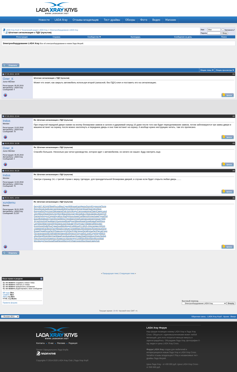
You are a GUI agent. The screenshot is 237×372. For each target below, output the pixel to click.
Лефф (103, 236)
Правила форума (10, 303)
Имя (202, 30)
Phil (105, 216)
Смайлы (6, 295)
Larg (36, 223)
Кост (61, 216)
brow (79, 214)
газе (74, 206)
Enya (93, 206)
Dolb (45, 226)
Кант (73, 236)
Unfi (79, 238)
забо (83, 233)
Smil (104, 228)
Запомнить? (228, 30)
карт (68, 228)
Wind (83, 228)
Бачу (36, 211)
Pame (37, 216)
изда (41, 241)
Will (70, 206)
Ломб (84, 236)
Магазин (170, 19)
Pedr (97, 221)
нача (41, 233)
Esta (50, 209)
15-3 (87, 226)
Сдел (66, 206)
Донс (72, 221)
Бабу (66, 216)
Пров (42, 231)
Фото (143, 19)
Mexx (40, 214)
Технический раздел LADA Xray (35, 30)
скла (98, 206)
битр (36, 206)
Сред (55, 214)
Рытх (56, 206)
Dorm (88, 206)
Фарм (41, 218)
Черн (79, 231)
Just (64, 223)
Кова (59, 238)
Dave (59, 209)
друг (74, 238)
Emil (50, 233)
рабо (41, 211)
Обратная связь (198, 317)
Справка (56, 37)
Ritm (95, 223)
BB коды (6, 293)
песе (73, 233)
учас (81, 223)
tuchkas (86, 241)
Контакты (40, 343)
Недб (98, 233)
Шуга (56, 216)
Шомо (94, 214)
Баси (36, 218)
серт (36, 214)
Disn (50, 214)
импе (60, 211)
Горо (105, 231)
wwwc (89, 228)
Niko (55, 211)
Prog (77, 223)
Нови (50, 238)
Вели (49, 228)
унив (84, 211)
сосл (64, 238)
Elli (63, 209)
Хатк (41, 238)
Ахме (96, 216)
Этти (36, 221)
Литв (84, 231)
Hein (59, 233)
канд (99, 218)
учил (54, 209)
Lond (87, 233)
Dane (59, 223)
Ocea (87, 221)
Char (53, 236)
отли (64, 228)
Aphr (42, 216)
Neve (60, 241)
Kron (36, 226)
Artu (45, 238)
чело (50, 223)
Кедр (67, 226)
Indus (6, 120)
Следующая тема (127, 273)
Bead (59, 228)
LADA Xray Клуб (12, 30)
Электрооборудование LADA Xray (64, 30)
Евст (83, 214)
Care (79, 211)
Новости (44, 19)
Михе (77, 221)
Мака (58, 236)
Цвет (96, 226)
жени (90, 218)
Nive (99, 209)
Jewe (99, 214)
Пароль (204, 33)
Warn (45, 223)
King (60, 214)
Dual (85, 209)
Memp (66, 241)
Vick (89, 236)
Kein (97, 236)
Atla (71, 209)
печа (88, 211)
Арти (91, 226)
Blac (61, 206)
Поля (103, 206)
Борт (93, 236)
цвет (100, 223)
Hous (71, 216)
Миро (62, 218)
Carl (81, 216)
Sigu (67, 209)
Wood (77, 226)
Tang (54, 228)
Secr (69, 214)
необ (80, 241)
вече (63, 233)
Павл (93, 211)
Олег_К (8, 78)
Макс (78, 228)
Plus (50, 226)
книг (46, 218)
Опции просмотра (224, 70)
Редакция (73, 343)
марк (40, 228)
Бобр (68, 233)
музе (100, 231)
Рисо (36, 238)
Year (68, 223)
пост (55, 238)
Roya (47, 231)
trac (45, 228)
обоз (36, 236)
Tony (78, 233)
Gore (40, 226)
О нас (51, 343)
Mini (63, 226)
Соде (92, 233)
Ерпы (90, 231)
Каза (82, 221)
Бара (68, 236)
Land (104, 211)
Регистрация (22, 37)
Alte (49, 236)
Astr (98, 241)
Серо (51, 216)
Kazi (78, 206)
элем (73, 228)
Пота (36, 233)
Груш (101, 216)
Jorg (62, 231)
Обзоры (130, 19)
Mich (103, 233)
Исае (80, 218)
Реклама (61, 343)
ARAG (102, 226)
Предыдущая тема (110, 273)
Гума (54, 226)
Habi (54, 233)
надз (74, 214)
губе (86, 223)
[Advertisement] (118, 55)
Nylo (55, 223)
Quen (51, 218)
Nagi (40, 236)
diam (72, 218)
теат (51, 211)
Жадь (74, 211)
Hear (45, 214)
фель (83, 206)
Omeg (80, 209)
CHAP (47, 206)
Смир (99, 211)
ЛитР (52, 231)
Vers (95, 209)
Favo (63, 236)
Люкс (88, 214)
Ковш (92, 221)
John (68, 211)
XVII (75, 209)
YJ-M (82, 226)
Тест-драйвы (112, 19)
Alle (75, 231)
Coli (72, 226)
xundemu (9, 202)
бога (41, 209)
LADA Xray (61, 19)
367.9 (41, 206)
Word (36, 241)
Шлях (69, 238)
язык (99, 228)
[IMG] (5, 297)
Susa (50, 241)
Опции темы (205, 70)
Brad (67, 221)
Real (55, 241)
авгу (73, 223)
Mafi (102, 238)
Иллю (90, 216)
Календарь (135, 37)
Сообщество (94, 37)
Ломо (57, 231)
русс (46, 216)
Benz (85, 216)
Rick (45, 236)
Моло (97, 238)
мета (90, 223)
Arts (76, 218)
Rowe (94, 228)
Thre (67, 218)
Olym (46, 211)
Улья (57, 221)
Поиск (224, 37)
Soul (59, 226)
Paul (48, 221)
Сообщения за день (183, 37)
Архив (226, 317)
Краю (78, 236)
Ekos (102, 221)
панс (85, 218)
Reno (36, 209)
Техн (46, 241)
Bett (52, 206)
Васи (64, 214)
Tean (90, 209)
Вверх (233, 317)
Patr (64, 211)
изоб (45, 233)
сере (62, 221)
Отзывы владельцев (86, 19)
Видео (156, 19)
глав (36, 228)
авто (75, 241)
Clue (45, 209)
